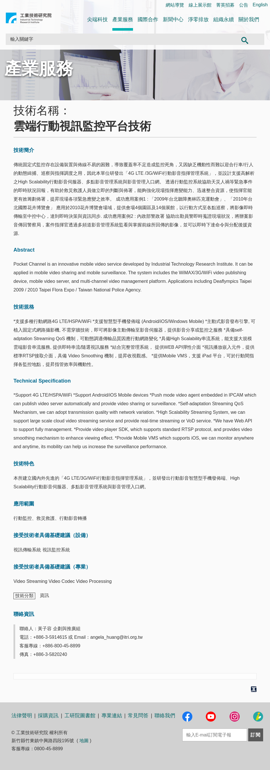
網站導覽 (175, 5)
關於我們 (248, 19)
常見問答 (138, 715)
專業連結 (111, 715)
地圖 (84, 740)
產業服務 (122, 19)
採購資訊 (48, 715)
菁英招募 (225, 5)
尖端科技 (97, 19)
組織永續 (223, 19)
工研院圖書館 (79, 715)
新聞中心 (173, 19)
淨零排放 (198, 19)
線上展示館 (200, 5)
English (260, 4)
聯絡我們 (164, 715)
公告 (243, 5)
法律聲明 (21, 715)
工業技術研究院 (29, 19)
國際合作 (148, 19)
